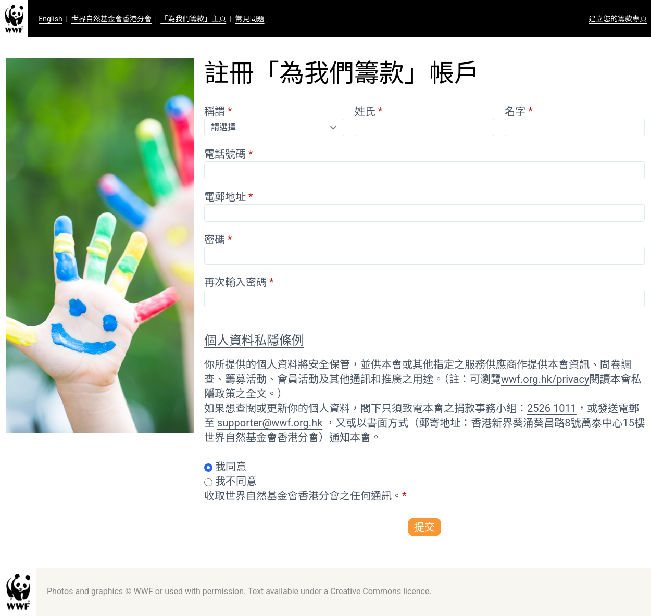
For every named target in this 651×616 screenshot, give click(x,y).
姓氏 (369, 111)
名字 (519, 111)
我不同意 (236, 481)
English (50, 19)
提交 (424, 527)
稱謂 (218, 111)
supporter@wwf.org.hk (269, 423)
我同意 (230, 466)
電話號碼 (228, 154)
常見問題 (250, 19)
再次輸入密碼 (239, 282)
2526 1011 (552, 408)
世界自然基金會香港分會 (111, 19)
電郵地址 (228, 197)
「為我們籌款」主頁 (193, 19)
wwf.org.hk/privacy (545, 379)
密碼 (218, 239)
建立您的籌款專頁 (618, 19)
